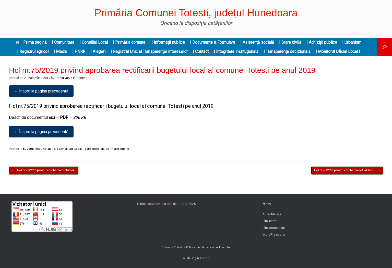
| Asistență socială (257, 42)
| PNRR (78, 51)
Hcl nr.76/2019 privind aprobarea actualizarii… (347, 170)
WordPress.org (274, 234)
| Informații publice (168, 42)
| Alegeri (97, 51)
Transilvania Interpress (71, 78)
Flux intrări (270, 221)
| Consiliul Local (93, 42)
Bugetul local (32, 148)
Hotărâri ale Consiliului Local (62, 148)
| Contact (201, 51)
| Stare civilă (290, 42)
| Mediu (60, 51)
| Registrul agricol (33, 51)
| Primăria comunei (129, 42)
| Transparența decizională (287, 51)
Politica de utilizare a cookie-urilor (208, 247)
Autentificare (272, 214)
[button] (384, 47)
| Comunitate (63, 42)
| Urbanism (351, 42)
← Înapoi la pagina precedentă (41, 91)
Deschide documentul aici (32, 117)
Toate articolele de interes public (106, 148)
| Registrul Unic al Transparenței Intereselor (149, 51)
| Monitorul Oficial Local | (338, 51)
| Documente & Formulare (212, 42)
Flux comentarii (274, 228)
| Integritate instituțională (236, 51)
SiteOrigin (192, 258)
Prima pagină (31, 42)
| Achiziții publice (321, 42)
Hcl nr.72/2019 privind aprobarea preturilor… (44, 170)
